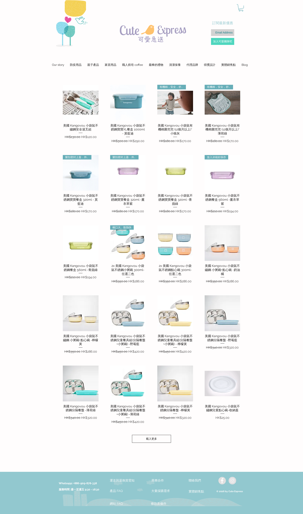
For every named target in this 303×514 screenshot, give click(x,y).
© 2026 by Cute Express (229, 491)
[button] (241, 7)
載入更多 (151, 438)
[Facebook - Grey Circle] (222, 480)
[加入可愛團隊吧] (222, 41)
